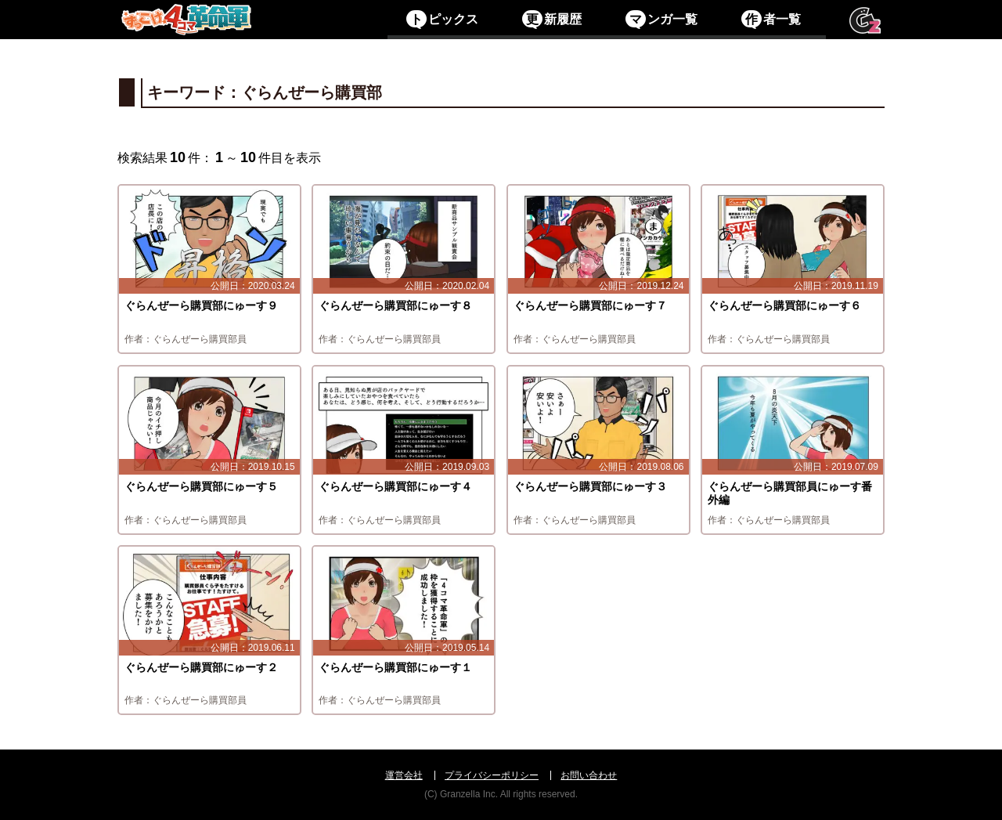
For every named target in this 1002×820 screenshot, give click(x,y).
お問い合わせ (588, 775)
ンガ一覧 (661, 18)
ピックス (442, 18)
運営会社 (404, 775)
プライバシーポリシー (492, 775)
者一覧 (770, 18)
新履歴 (551, 18)
